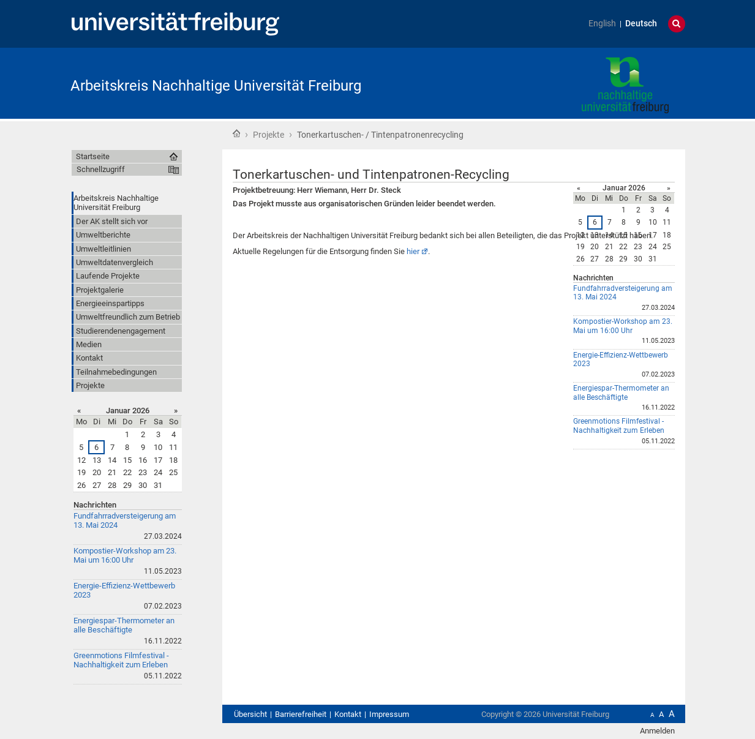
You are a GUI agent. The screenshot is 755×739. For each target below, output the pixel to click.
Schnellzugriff (101, 169)
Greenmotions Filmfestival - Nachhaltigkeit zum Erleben (618, 426)
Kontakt (347, 714)
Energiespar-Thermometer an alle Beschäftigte (621, 393)
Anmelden (657, 730)
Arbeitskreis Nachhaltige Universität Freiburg (215, 85)
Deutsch (641, 23)
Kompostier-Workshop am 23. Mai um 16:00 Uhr (622, 326)
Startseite (236, 133)
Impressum (389, 714)
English (602, 23)
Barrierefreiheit (300, 714)
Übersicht (250, 714)
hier (413, 251)
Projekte (268, 135)
